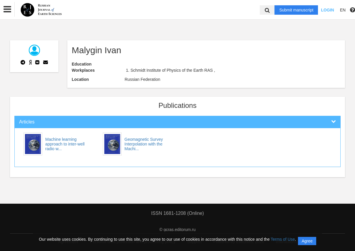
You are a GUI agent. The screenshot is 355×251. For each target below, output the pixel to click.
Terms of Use (283, 239)
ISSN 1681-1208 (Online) (177, 213)
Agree (307, 241)
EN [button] (343, 10)
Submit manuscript (296, 10)
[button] (7, 9)
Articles (26, 121)
